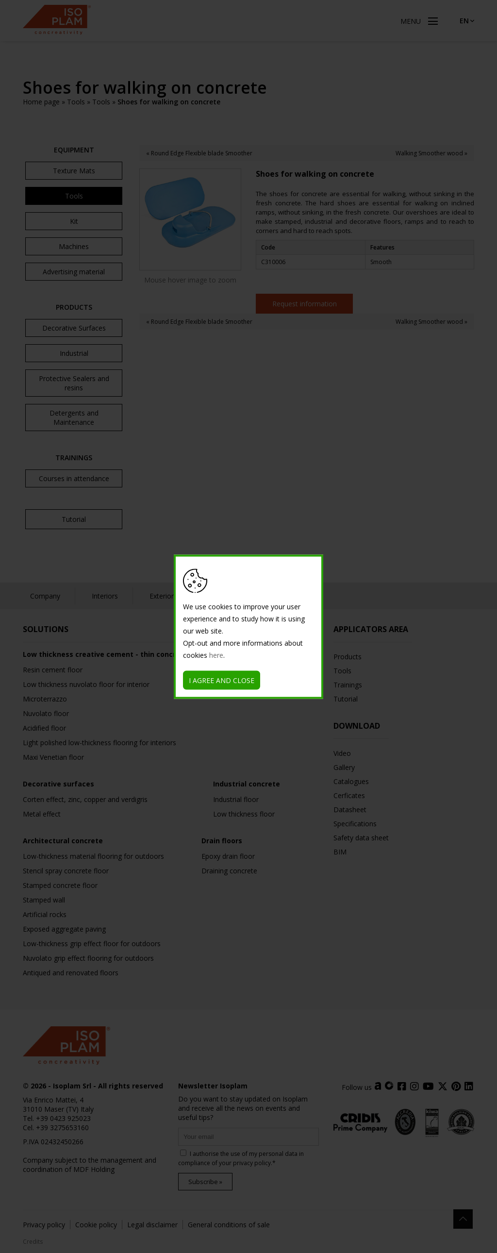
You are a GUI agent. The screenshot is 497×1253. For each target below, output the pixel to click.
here (216, 654)
